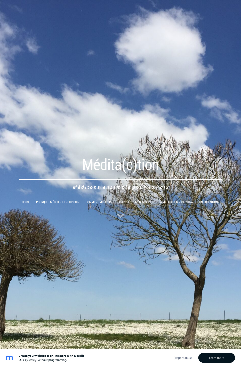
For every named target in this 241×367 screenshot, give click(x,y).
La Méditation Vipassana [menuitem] (176, 202)
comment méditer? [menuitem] (99, 202)
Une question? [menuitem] (209, 202)
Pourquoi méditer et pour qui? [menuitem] (57, 202)
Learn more (216, 358)
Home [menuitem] (26, 202)
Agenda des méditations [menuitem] (135, 202)
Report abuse (183, 358)
